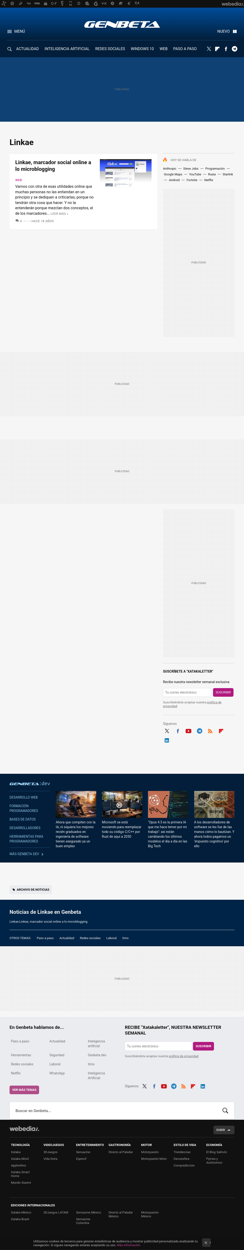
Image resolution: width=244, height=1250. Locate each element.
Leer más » (59, 213)
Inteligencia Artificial (96, 1075)
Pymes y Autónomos (214, 1160)
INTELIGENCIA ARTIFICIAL (67, 49)
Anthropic (169, 168)
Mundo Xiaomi (21, 1182)
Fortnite (192, 180)
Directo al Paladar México (121, 1214)
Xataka (15, 1152)
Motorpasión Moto (154, 1159)
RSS (210, 730)
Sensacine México (88, 1212)
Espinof (81, 1159)
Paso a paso (45, 938)
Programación (215, 168)
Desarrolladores (25, 828)
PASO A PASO (185, 49)
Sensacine (83, 1152)
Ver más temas (24, 1090)
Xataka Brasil (20, 1219)
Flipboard (217, 49)
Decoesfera (181, 1159)
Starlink (228, 174)
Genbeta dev (30, 783)
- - (27, 221)
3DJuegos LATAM (56, 1212)
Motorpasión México (150, 1214)
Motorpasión (150, 1152)
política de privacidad (183, 1056)
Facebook (226, 49)
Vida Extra (50, 1159)
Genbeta (122, 24)
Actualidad (66, 938)
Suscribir (223, 692)
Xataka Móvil (20, 1159)
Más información (128, 1245)
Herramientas (21, 1055)
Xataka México (21, 1212)
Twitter (209, 49)
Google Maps (173, 174)
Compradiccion (184, 1165)
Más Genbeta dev (24, 854)
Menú (19, 31)
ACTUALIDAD (27, 49)
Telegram (234, 49)
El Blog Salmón (216, 1152)
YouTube (195, 174)
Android (174, 180)
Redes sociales (90, 938)
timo (125, 938)
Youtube (188, 730)
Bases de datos (23, 819)
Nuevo (223, 31)
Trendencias (182, 1152)
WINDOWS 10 (142, 49)
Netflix (208, 180)
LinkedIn (167, 739)
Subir (220, 1130)
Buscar (225, 1110)
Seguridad (56, 1055)
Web (18, 180)
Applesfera (18, 1165)
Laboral (111, 938)
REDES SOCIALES (110, 49)
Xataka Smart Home (20, 1174)
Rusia (212, 174)
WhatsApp (57, 1073)
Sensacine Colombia (83, 1221)
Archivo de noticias (33, 889)
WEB (164, 49)
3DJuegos (51, 1152)
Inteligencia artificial (96, 1043)
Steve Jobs (190, 168)
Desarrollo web (24, 797)
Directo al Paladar (121, 1152)
